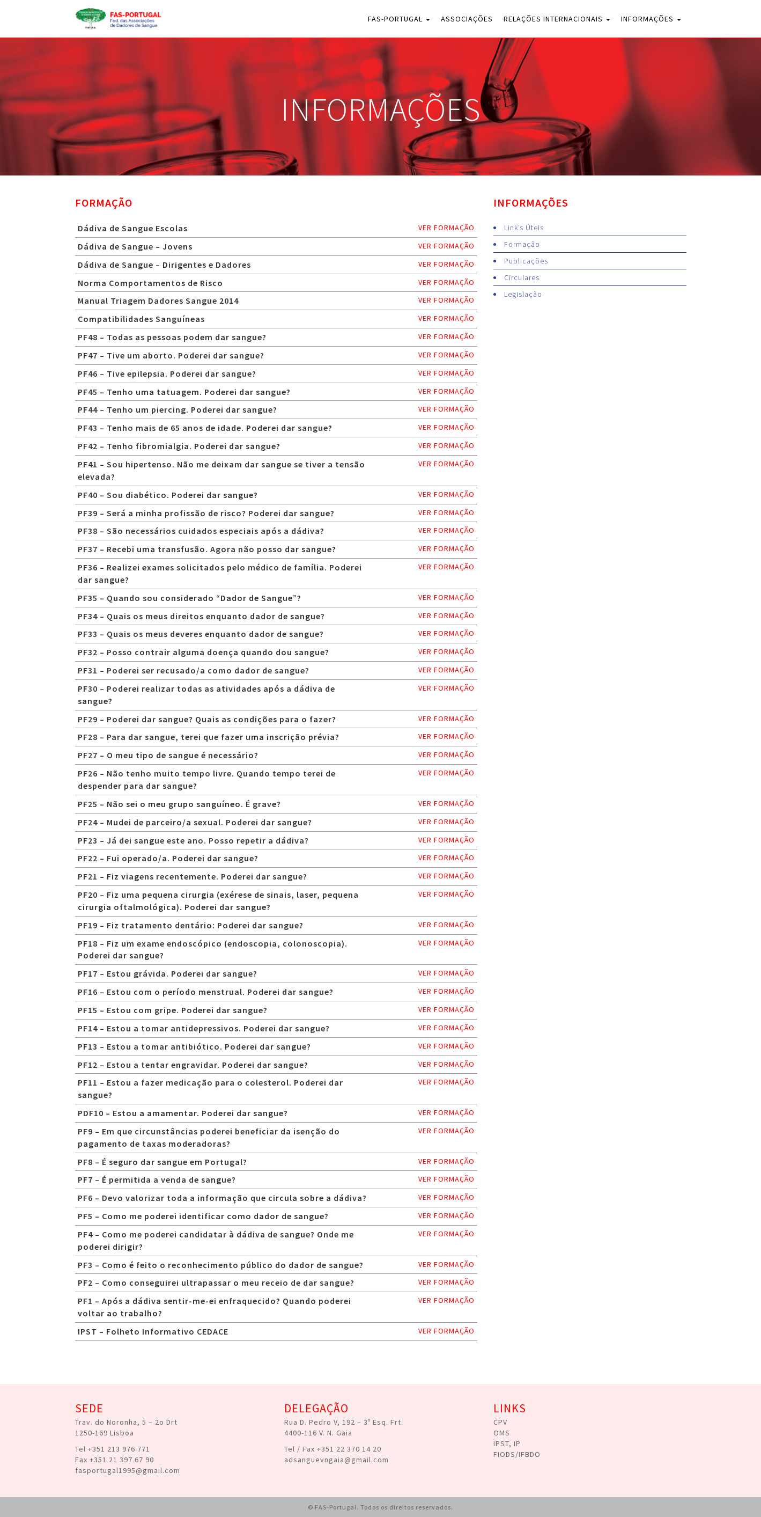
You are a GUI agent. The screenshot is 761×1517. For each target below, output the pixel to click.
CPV (500, 1422)
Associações (467, 19)
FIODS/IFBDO (517, 1454)
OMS (501, 1433)
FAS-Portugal (399, 19)
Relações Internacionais (557, 19)
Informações (651, 19)
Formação (522, 244)
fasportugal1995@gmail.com (127, 1470)
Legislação (523, 294)
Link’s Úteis (524, 227)
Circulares (522, 277)
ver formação (446, 227)
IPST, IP (507, 1443)
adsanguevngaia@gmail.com (336, 1459)
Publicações (526, 261)
